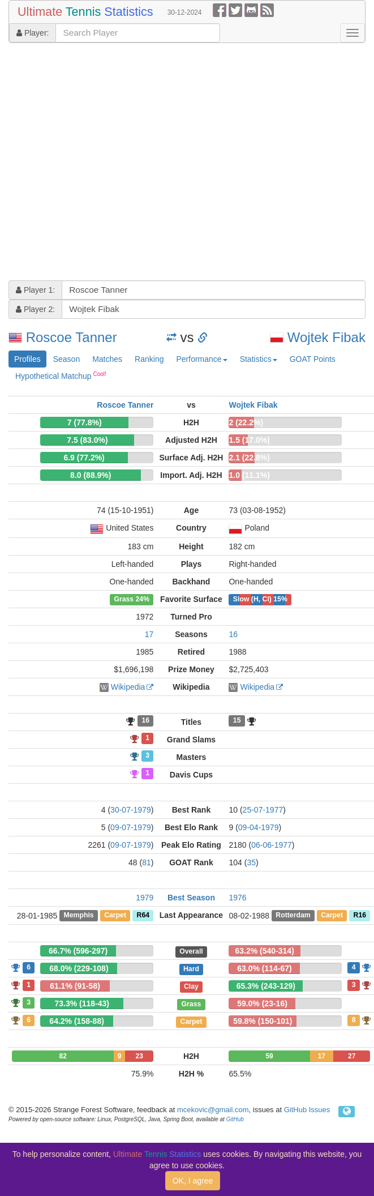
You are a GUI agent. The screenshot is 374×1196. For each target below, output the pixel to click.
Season (66, 359)
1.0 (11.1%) (249, 475)
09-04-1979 (258, 827)
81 (146, 862)
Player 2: (35, 309)
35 (251, 862)
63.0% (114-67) (264, 968)
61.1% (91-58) (75, 985)
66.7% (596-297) (78, 950)
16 (233, 634)
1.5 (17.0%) (249, 440)
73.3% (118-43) (81, 1003)
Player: (32, 32)
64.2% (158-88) (76, 1021)
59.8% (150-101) (262, 1021)
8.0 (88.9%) (90, 475)
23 (139, 1056)
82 (63, 1056)
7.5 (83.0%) (87, 440)
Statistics (258, 359)
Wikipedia (128, 686)
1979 (144, 897)
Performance (201, 359)
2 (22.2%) (246, 422)
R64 (143, 916)
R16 (360, 916)
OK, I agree (193, 1180)
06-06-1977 (271, 844)
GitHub (235, 1119)
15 (237, 721)
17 (149, 634)
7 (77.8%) (84, 422)
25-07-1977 (263, 809)
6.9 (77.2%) (83, 457)
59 (269, 1056)
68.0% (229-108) (78, 968)
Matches (107, 359)
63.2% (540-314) (264, 950)
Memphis (79, 916)
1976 (237, 897)
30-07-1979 (130, 809)
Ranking (149, 359)
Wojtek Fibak (326, 337)
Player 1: (35, 289)
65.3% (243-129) (266, 985)
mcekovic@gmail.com (213, 1109)
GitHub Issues (307, 1109)
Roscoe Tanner (71, 337)
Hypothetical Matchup (60, 375)
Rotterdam (293, 916)
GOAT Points (313, 359)
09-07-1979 (130, 827)
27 (351, 1056)
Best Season (191, 897)
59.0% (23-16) (262, 1003)
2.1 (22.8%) (249, 457)
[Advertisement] (108, 163)
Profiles (27, 359)
